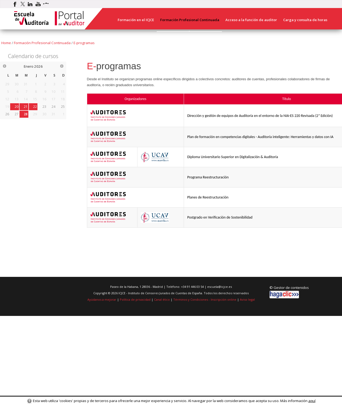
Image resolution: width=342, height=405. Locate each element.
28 (26, 114)
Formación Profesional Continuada (42, 42)
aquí (312, 400)
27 (16, 114)
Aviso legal (247, 299)
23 (44, 106)
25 (63, 106)
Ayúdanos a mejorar (101, 299)
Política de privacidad (135, 299)
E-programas (84, 42)
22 (35, 106)
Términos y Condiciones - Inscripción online (204, 299)
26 (7, 114)
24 (53, 106)
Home (6, 42)
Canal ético (162, 299)
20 (16, 106)
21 (26, 106)
